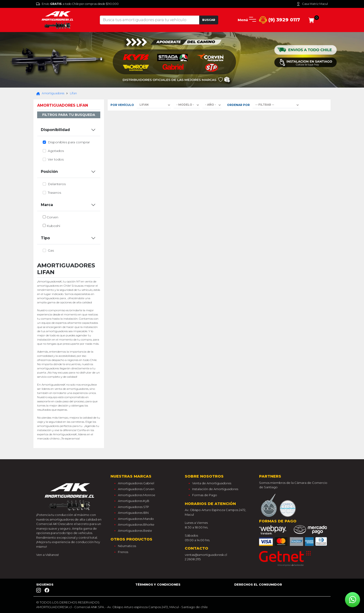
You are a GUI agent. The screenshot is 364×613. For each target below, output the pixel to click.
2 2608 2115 (193, 559)
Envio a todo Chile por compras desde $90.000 (77, 4)
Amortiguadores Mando (136, 519)
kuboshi (53, 226)
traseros (54, 192)
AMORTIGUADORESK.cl (54, 607)
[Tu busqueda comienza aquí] (149, 20)
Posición (49, 171)
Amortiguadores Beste (135, 530)
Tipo (45, 238)
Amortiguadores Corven (136, 489)
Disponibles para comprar (69, 142)
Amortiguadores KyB (133, 501)
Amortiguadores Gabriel (136, 483)
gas (51, 250)
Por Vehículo (122, 105)
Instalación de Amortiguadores (215, 489)
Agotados (56, 151)
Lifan (73, 93)
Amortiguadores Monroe (136, 495)
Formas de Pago (204, 495)
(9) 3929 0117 (279, 20)
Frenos (123, 552)
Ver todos (56, 159)
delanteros (57, 184)
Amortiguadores (50, 93)
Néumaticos (127, 546)
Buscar (208, 20)
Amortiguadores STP (133, 507)
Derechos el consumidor (258, 584)
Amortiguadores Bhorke (136, 524)
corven (52, 217)
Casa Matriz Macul (312, 4)
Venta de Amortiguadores (211, 483)
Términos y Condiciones (157, 584)
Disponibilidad (55, 130)
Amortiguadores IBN (133, 513)
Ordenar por (238, 105)
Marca (47, 205)
